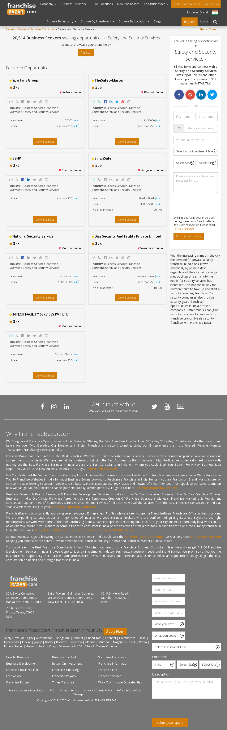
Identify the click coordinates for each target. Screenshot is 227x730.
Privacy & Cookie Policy (98, 690)
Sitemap (78, 694)
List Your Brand (197, 12)
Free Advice (14, 676)
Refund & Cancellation (130, 690)
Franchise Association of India (26, 690)
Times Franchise (63, 682)
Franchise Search (109, 676)
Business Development (22, 663)
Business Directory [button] (74, 4)
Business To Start (64, 657)
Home (10, 29)
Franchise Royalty (64, 676)
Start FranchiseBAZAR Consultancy (196, 4)
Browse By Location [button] (134, 21)
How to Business (17, 657)
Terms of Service (184, 228)
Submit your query (188, 236)
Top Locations (103, 4)
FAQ (52, 690)
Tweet (213, 29)
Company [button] (48, 4)
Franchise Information (113, 663)
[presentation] (184, 710)
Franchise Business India (22, 670)
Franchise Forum (17, 682)
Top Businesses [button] (156, 4)
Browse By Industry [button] (61, 21)
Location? (159, 657)
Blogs (157, 21)
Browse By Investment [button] (97, 21)
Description (161, 674)
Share (203, 29)
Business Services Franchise (36, 29)
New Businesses (128, 4)
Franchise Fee (107, 670)
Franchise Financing (65, 670)
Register (189, 22)
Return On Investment (67, 663)
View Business (45, 141)
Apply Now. (115, 631)
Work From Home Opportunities (120, 682)
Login (204, 21)
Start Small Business (112, 657)
